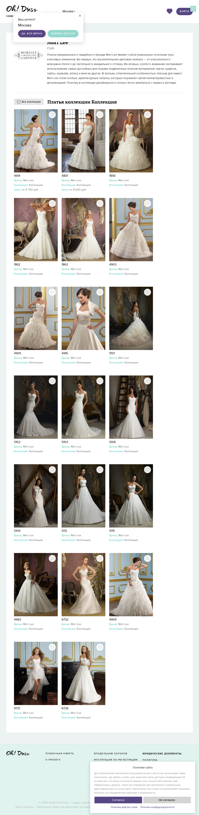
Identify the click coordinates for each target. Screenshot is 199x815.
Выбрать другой (63, 33)
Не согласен (167, 800)
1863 (65, 264)
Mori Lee (28, 180)
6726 (65, 708)
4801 (65, 176)
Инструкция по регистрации (116, 759)
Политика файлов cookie (124, 807)
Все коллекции (31, 101)
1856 (112, 176)
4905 (17, 353)
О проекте (52, 759)
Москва (68, 11)
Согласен (118, 800)
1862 (17, 264)
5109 (17, 531)
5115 (112, 531)
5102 (17, 442)
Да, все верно (32, 33)
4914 (17, 176)
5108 (112, 442)
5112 (64, 531)
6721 (17, 708)
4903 (112, 264)
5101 (112, 353)
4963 (17, 620)
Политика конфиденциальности (157, 807)
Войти (184, 11)
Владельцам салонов (110, 753)
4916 (65, 353)
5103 (65, 442)
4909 (112, 620)
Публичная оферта (59, 753)
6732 (65, 620)
